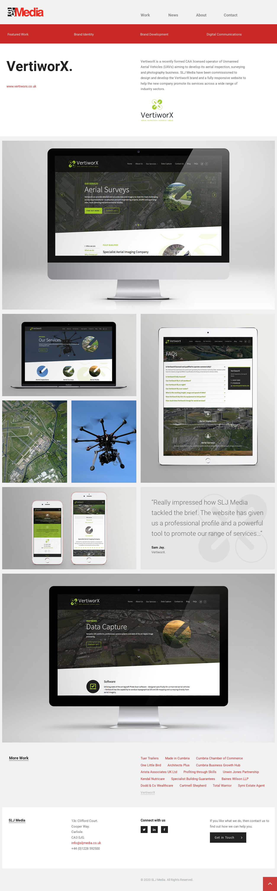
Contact (230, 15)
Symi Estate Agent (251, 785)
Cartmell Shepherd (193, 785)
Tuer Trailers (150, 758)
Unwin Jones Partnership (241, 772)
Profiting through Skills (200, 772)
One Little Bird (151, 765)
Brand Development (154, 34)
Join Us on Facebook (164, 829)
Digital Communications (224, 34)
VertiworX (148, 792)
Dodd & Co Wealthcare (157, 785)
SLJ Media (26, 12)
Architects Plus (178, 765)
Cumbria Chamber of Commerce (219, 758)
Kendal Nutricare (153, 778)
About (201, 15)
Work (145, 15)
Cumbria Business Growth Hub (218, 765)
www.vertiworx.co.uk (21, 86)
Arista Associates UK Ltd (159, 772)
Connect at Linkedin (154, 829)
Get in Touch (224, 837)
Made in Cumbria (177, 758)
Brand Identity (84, 34)
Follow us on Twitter (144, 829)
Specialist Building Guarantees (193, 778)
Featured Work (18, 34)
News (173, 15)
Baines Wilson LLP (235, 778)
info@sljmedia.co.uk (86, 843)
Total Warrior (222, 785)
